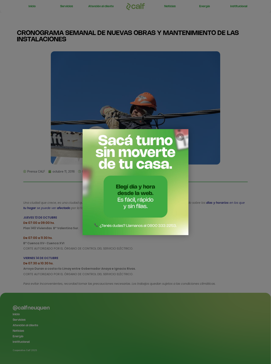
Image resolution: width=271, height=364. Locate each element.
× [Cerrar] (180, 137)
